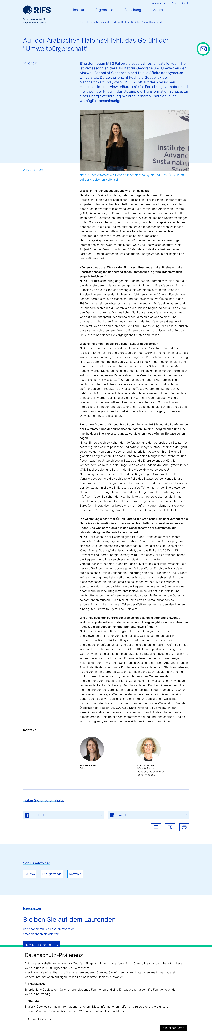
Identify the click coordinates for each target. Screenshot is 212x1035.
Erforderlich (36, 984)
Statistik (34, 1001)
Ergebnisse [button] (104, 10)
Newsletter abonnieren (40, 944)
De (184, 10)
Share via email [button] (156, 827)
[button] (170, 827)
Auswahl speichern (40, 1019)
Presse (174, 3)
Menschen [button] (160, 10)
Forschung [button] (132, 10)
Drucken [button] (184, 827)
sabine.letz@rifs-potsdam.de (150, 771)
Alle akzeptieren (173, 1028)
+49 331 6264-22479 (146, 775)
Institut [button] (78, 10)
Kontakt (185, 3)
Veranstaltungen (160, 3)
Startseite (84, 22)
